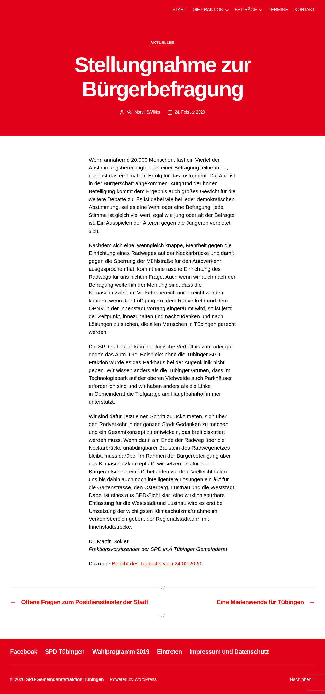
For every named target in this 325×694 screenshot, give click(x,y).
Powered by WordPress (133, 679)
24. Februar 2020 (190, 112)
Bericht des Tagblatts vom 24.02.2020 (156, 563)
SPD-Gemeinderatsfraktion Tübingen (65, 679)
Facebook (23, 651)
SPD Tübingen (65, 651)
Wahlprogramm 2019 (120, 651)
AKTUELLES (162, 42)
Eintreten (169, 651)
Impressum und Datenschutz (229, 651)
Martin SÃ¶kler (147, 112)
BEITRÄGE (246, 9)
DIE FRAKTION (208, 9)
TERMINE (278, 9)
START (179, 9)
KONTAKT (304, 9)
